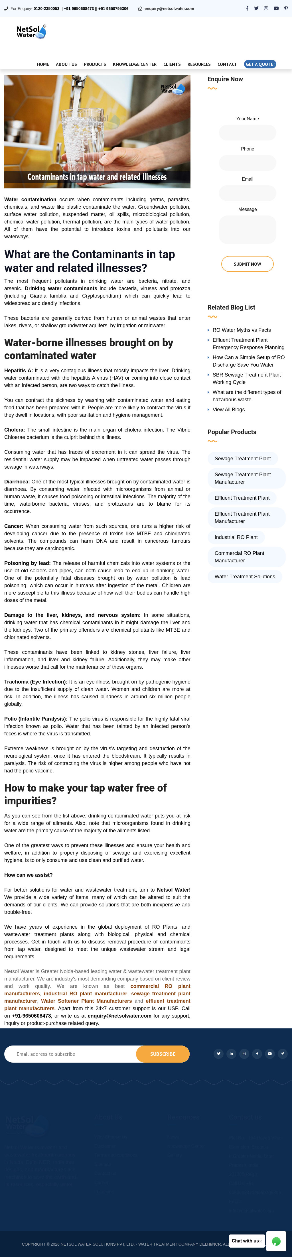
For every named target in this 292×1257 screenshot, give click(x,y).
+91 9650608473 (79, 8)
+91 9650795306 (113, 8)
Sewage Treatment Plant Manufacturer (243, 478)
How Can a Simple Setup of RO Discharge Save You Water (249, 361)
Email (247, 179)
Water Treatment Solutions (245, 576)
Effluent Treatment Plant (242, 498)
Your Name (247, 118)
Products (95, 64)
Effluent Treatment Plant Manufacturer (242, 517)
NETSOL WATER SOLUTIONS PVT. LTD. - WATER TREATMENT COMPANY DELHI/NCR (141, 1244)
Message (247, 209)
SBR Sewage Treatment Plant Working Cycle (247, 378)
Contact (227, 64)
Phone (247, 149)
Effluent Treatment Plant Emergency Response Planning (249, 343)
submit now (247, 264)
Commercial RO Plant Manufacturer (239, 557)
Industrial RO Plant (236, 537)
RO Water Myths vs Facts (242, 330)
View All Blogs (229, 409)
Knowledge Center (135, 64)
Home (43, 64)
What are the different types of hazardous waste (247, 395)
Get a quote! (260, 64)
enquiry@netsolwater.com (169, 8)
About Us (66, 64)
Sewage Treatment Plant (243, 458)
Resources (199, 64)
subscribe (162, 1054)
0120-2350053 (46, 8)
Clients (172, 64)
